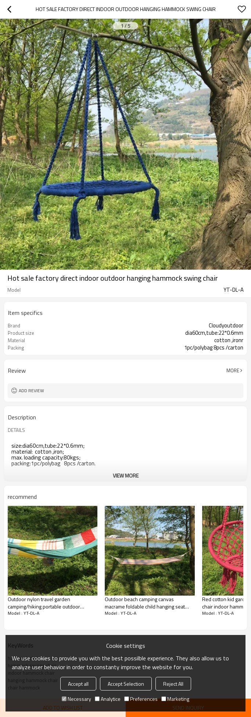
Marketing (175, 699)
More (232, 370)
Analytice (108, 699)
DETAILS (16, 430)
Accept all (78, 684)
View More (126, 475)
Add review (31, 390)
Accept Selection (126, 684)
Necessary (76, 699)
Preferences (141, 699)
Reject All (173, 684)
